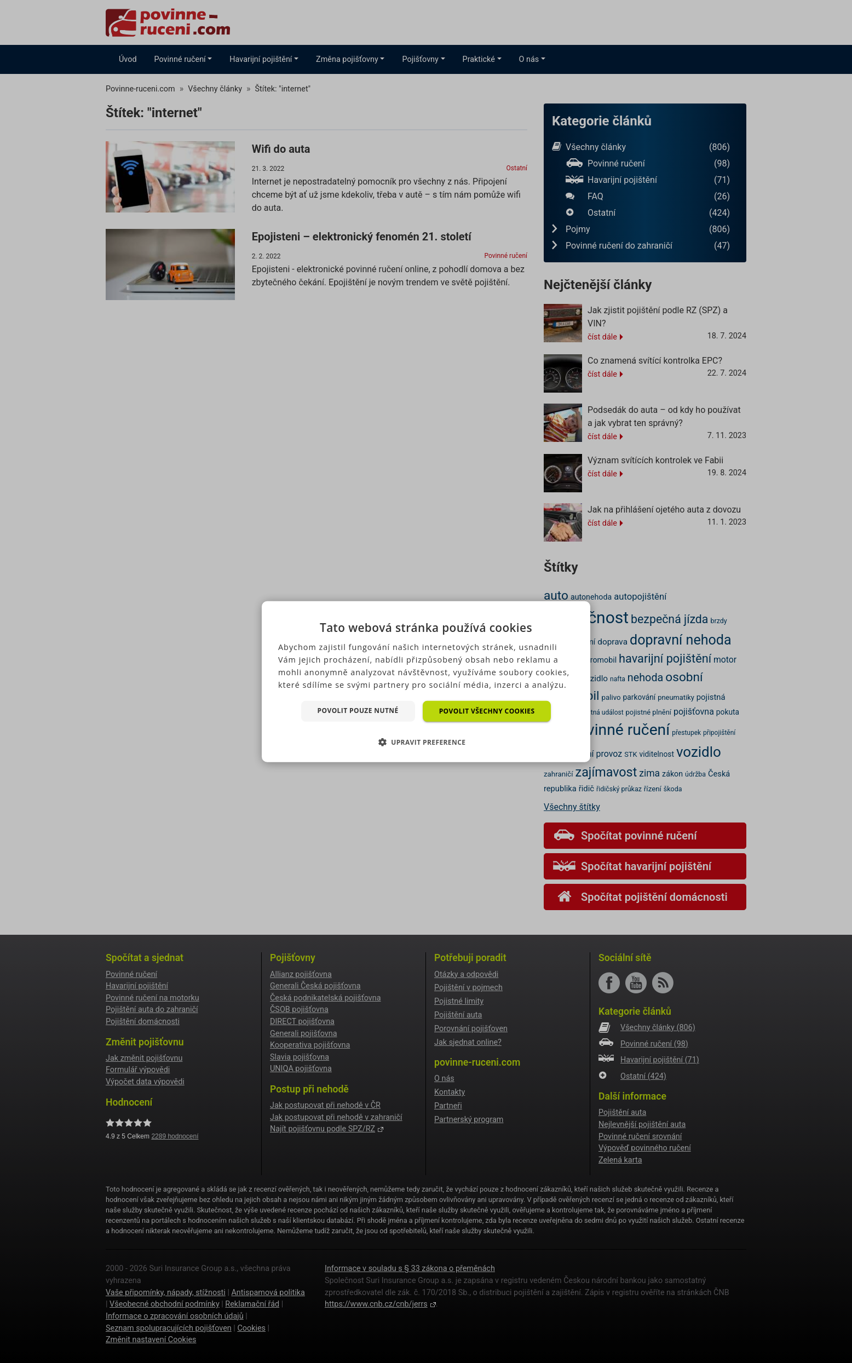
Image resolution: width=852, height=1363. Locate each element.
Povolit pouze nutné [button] (358, 710)
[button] (426, 742)
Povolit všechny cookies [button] (487, 710)
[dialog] (426, 681)
